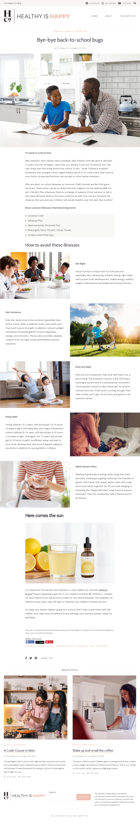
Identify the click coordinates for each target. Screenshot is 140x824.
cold (52, 646)
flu (93, 646)
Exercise (58, 31)
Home (94, 16)
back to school (36, 646)
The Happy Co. (128, 16)
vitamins (103, 646)
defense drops (66, 646)
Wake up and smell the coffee (93, 750)
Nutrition (81, 31)
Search (52, 792)
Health (69, 31)
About (108, 16)
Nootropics (90, 745)
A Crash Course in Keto (19, 750)
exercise (82, 646)
